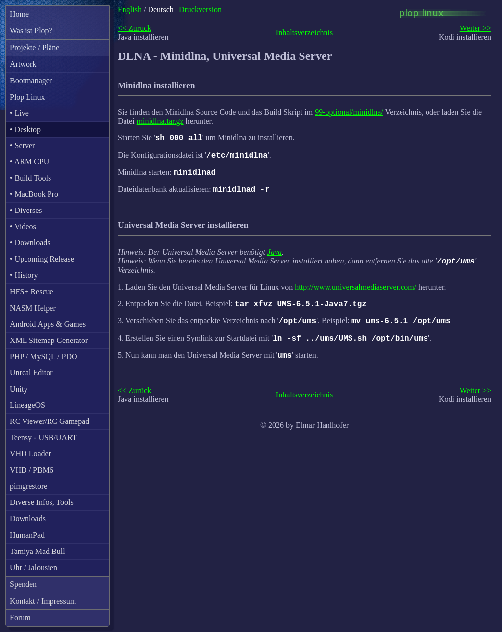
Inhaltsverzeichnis (304, 32)
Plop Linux (27, 97)
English (130, 9)
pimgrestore (28, 486)
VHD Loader (30, 453)
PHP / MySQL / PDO (43, 356)
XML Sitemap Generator (49, 340)
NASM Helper (33, 308)
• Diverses (26, 210)
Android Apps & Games (48, 324)
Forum (20, 617)
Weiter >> (475, 28)
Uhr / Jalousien (33, 567)
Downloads (28, 518)
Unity (18, 389)
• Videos (23, 226)
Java (274, 258)
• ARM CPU (29, 162)
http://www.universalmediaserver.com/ (355, 294)
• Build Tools (30, 178)
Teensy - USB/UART (43, 437)
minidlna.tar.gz (160, 121)
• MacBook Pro (34, 194)
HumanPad (27, 535)
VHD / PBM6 (31, 470)
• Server (22, 145)
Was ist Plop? (31, 30)
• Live (19, 113)
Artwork (23, 64)
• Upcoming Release (42, 259)
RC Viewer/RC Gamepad (49, 421)
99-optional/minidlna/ (349, 112)
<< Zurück (134, 28)
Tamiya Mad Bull (37, 551)
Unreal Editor (31, 373)
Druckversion (200, 9)
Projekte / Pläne (34, 47)
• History (24, 275)
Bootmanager (31, 81)
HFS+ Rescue (31, 292)
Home (19, 14)
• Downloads (30, 242)
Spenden (23, 584)
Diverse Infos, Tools (42, 502)
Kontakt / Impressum (43, 601)
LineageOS (27, 405)
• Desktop (25, 129)
